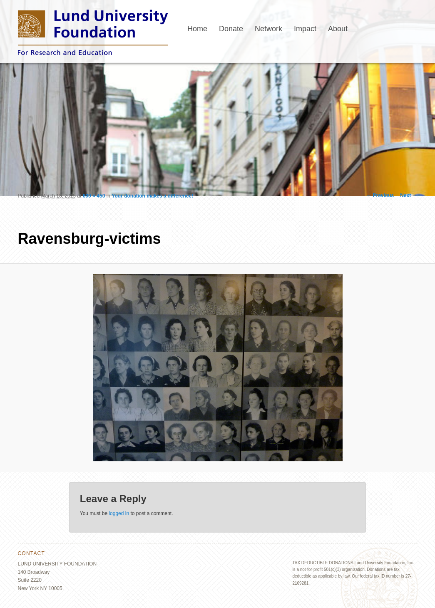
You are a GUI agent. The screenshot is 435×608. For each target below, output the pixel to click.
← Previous (380, 195)
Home (197, 29)
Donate (231, 29)
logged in (119, 513)
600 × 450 (94, 196)
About (338, 29)
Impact (305, 29)
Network (268, 29)
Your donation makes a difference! (152, 196)
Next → (408, 195)
